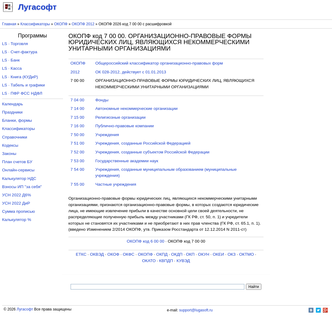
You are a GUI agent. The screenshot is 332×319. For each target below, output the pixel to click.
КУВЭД (183, 260)
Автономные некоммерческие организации (136, 108)
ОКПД (161, 254)
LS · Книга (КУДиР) (20, 77)
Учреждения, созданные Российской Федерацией (142, 143)
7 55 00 (77, 184)
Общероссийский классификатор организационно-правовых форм (159, 63)
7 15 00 (77, 117)
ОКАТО (149, 260)
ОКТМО (246, 254)
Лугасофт (25, 309)
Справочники (14, 137)
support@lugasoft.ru (196, 310)
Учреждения (107, 134)
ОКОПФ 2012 (83, 24)
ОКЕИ (218, 254)
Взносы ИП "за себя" (22, 186)
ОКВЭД (97, 254)
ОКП (190, 254)
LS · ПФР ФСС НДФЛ (22, 93)
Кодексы (10, 145)
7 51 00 (77, 143)
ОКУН (203, 254)
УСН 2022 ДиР (16, 203)
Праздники (12, 112)
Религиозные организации (120, 117)
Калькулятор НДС (19, 178)
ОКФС (128, 254)
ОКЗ (232, 254)
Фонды (101, 100)
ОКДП (176, 254)
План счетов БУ (17, 162)
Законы (9, 153)
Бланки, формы (17, 120)
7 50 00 (77, 134)
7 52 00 (77, 152)
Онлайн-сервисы (18, 170)
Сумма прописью (18, 211)
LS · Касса (12, 68)
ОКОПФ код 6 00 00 (145, 241)
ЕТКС (81, 254)
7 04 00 (77, 100)
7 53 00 (77, 161)
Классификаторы (35, 24)
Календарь (12, 104)
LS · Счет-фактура (19, 52)
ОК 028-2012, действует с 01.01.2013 (130, 72)
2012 (75, 72)
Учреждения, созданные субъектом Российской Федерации (152, 152)
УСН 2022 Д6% (16, 195)
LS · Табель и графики (23, 85)
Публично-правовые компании (124, 126)
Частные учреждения (115, 184)
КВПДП (166, 260)
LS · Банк (11, 60)
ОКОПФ (61, 24)
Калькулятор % (16, 219)
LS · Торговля (15, 43)
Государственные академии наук (126, 161)
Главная (9, 24)
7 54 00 (77, 169)
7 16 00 (77, 126)
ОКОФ (113, 254)
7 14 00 (77, 108)
